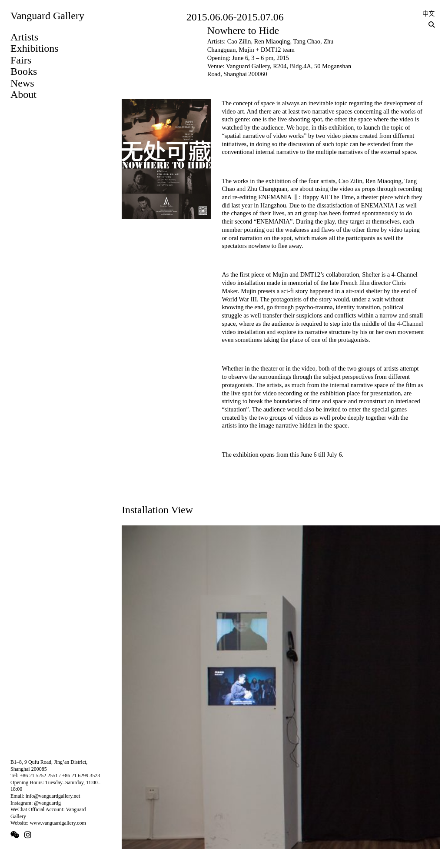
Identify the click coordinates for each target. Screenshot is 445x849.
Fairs (20, 60)
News (22, 83)
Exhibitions (34, 48)
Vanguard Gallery (47, 15)
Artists (24, 37)
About (23, 94)
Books (23, 71)
